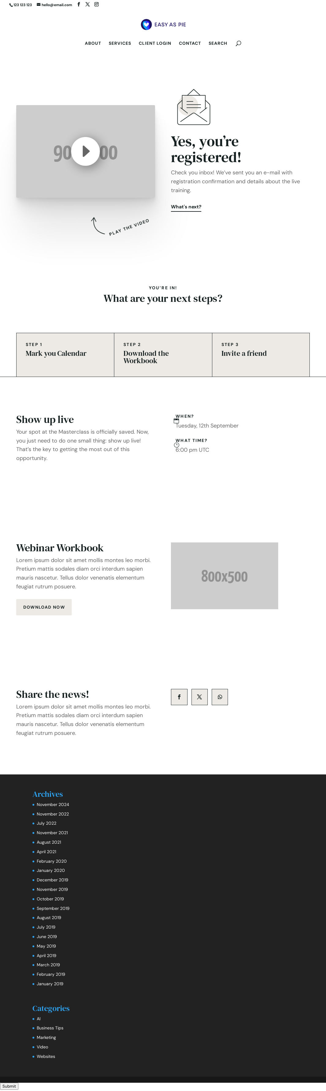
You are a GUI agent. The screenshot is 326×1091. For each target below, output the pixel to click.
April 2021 (46, 852)
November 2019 (52, 890)
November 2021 (52, 833)
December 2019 (52, 881)
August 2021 (49, 843)
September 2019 (53, 909)
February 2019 (51, 975)
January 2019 (50, 984)
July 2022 (46, 824)
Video (42, 1048)
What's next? (186, 207)
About (93, 43)
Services (120, 43)
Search (218, 43)
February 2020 (52, 862)
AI (38, 1019)
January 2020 (51, 871)
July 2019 (46, 928)
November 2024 (53, 805)
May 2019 (46, 947)
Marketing (46, 1038)
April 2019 (46, 956)
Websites (46, 1057)
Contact (190, 43)
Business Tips (50, 1029)
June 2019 (47, 937)
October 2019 (50, 900)
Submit (9, 1087)
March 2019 (48, 965)
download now (44, 607)
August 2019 (49, 918)
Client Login (155, 43)
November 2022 (53, 815)
